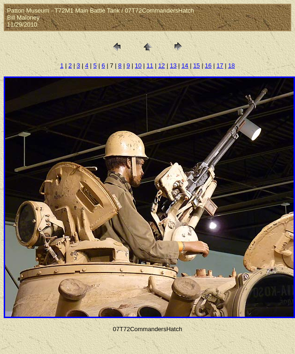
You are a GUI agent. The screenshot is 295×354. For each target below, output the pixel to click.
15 (196, 65)
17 (219, 65)
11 (150, 65)
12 (161, 65)
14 (184, 65)
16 (208, 65)
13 (173, 65)
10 (138, 65)
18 (231, 65)
